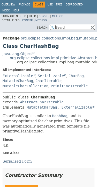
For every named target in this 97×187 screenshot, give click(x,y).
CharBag (76, 76)
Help (16, 10)
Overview (8, 4)
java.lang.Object (17, 54)
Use (50, 4)
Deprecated (74, 4)
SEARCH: (42, 27)
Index (6, 10)
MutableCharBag (18, 81)
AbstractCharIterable (42, 102)
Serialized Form (17, 161)
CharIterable (48, 81)
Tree (59, 4)
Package (24, 4)
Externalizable (18, 76)
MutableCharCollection (25, 86)
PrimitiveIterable (69, 86)
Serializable (51, 76)
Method (57, 16)
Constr (44, 16)
